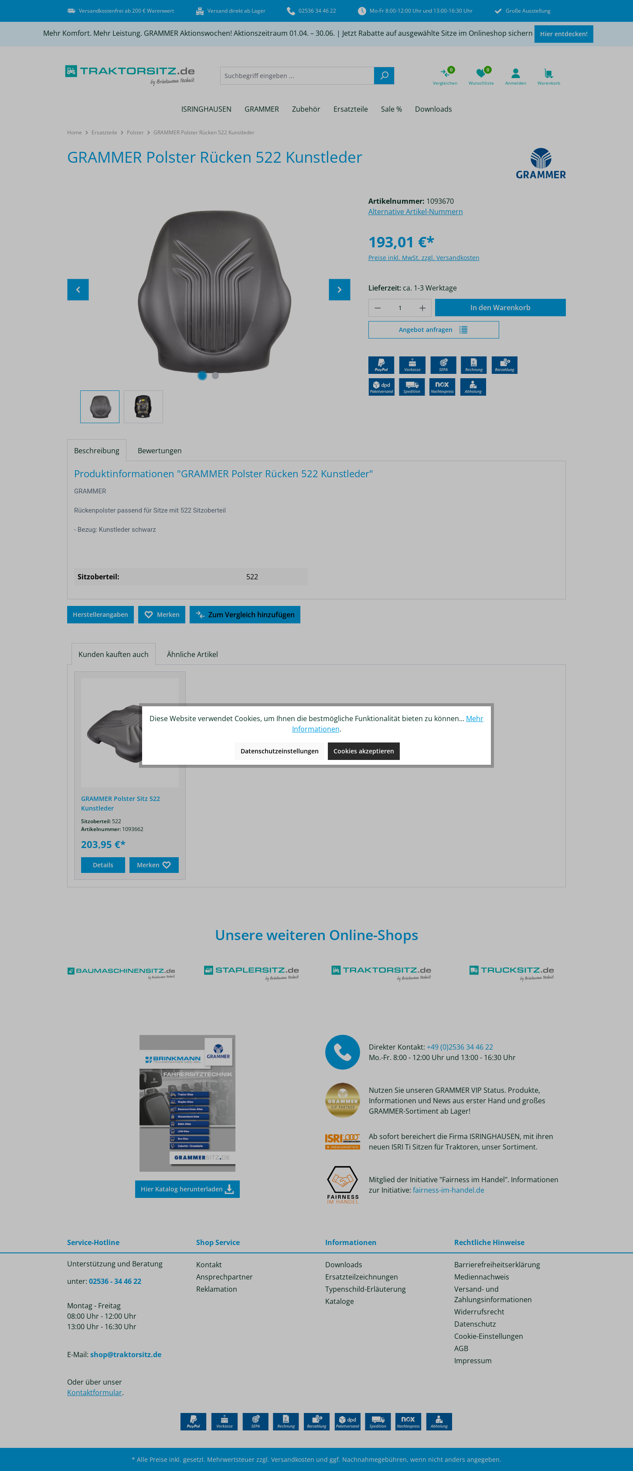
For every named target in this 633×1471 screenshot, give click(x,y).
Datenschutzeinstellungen (280, 751)
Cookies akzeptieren (364, 751)
